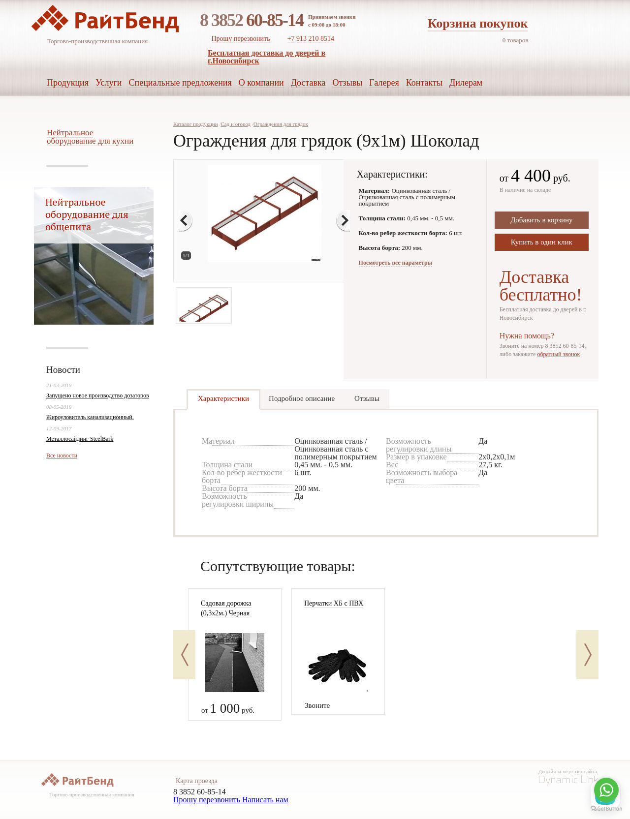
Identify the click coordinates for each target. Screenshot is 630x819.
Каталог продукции (195, 124)
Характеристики (223, 398)
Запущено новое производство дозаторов (97, 395)
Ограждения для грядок (280, 124)
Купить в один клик (541, 242)
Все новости (61, 455)
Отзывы (366, 398)
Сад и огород (235, 124)
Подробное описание (302, 398)
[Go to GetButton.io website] (606, 809)
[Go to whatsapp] (606, 790)
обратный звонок (558, 354)
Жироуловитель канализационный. (90, 417)
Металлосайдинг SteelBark (79, 438)
